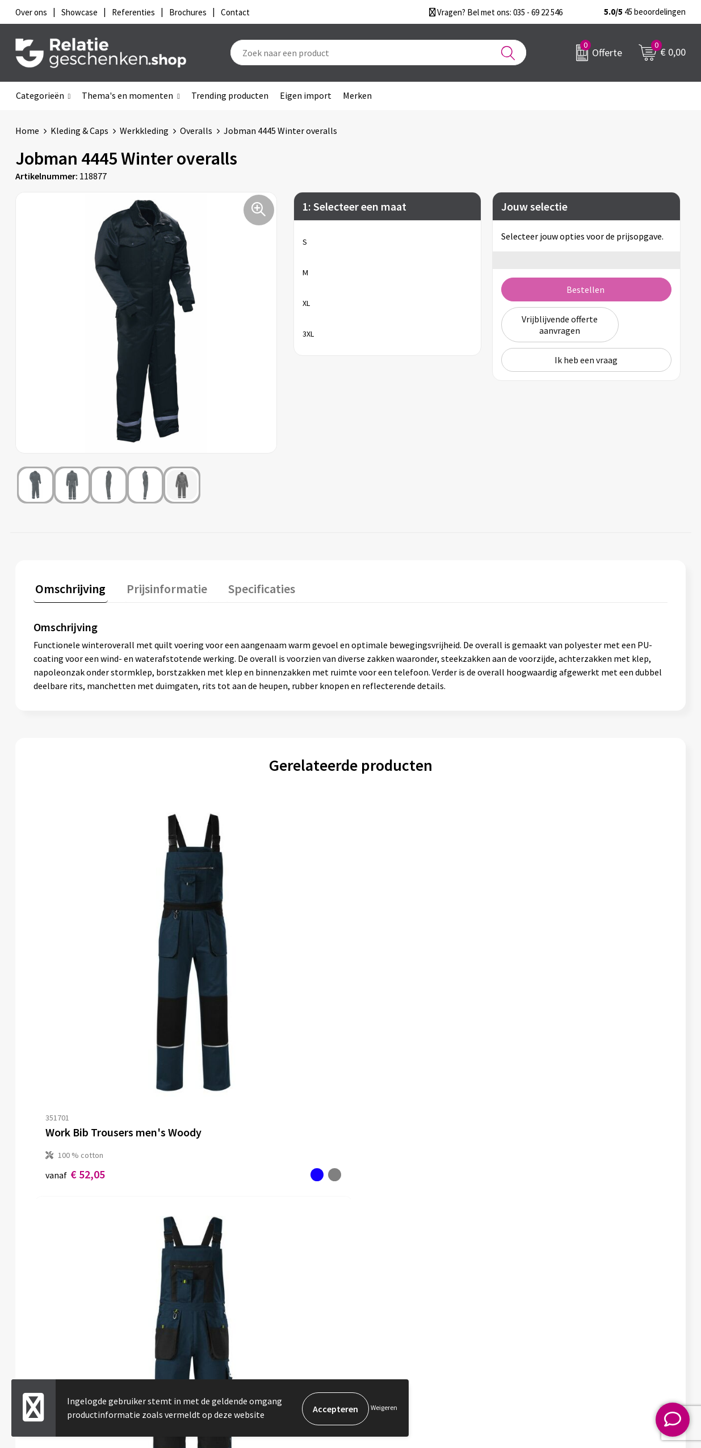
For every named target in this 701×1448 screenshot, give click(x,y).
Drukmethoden (232, 1292)
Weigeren (384, 1408)
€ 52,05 (75, 1011)
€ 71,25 (233, 1011)
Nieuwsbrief (226, 1255)
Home (27, 130)
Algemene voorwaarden (578, 1237)
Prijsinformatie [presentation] (161, 587)
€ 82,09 (392, 1011)
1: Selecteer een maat (354, 206)
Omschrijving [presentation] (68, 587)
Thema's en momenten (127, 95)
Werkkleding (144, 130)
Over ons (220, 1237)
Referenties (390, 1292)
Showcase (386, 1255)
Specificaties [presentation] (252, 587)
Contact (383, 1237)
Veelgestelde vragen (242, 1273)
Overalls (196, 130)
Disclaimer (552, 1273)
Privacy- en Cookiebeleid (579, 1255)
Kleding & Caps (79, 130)
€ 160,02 (553, 1022)
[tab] (68, 589)
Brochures (387, 1273)
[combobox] (378, 52)
